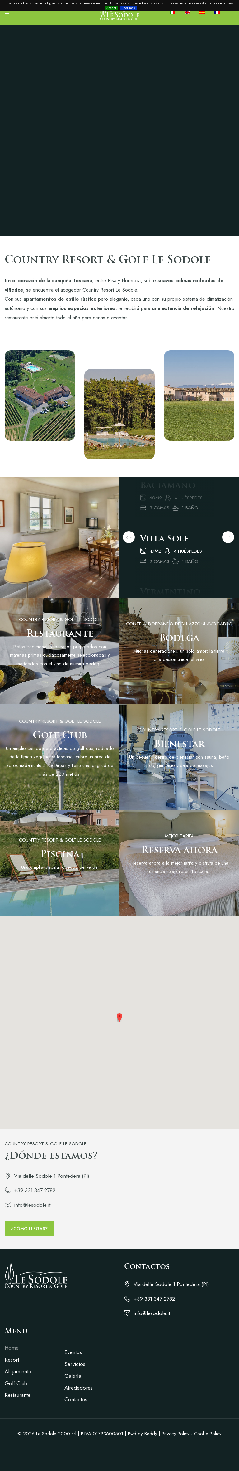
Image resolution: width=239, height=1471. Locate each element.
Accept (111, 8)
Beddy (150, 1433)
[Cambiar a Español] (204, 12)
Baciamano (167, 499)
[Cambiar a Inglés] (190, 12)
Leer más (128, 8)
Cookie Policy (208, 1433)
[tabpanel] (174, 561)
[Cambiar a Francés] (219, 12)
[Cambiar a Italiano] (175, 12)
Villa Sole (164, 552)
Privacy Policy (176, 1433)
